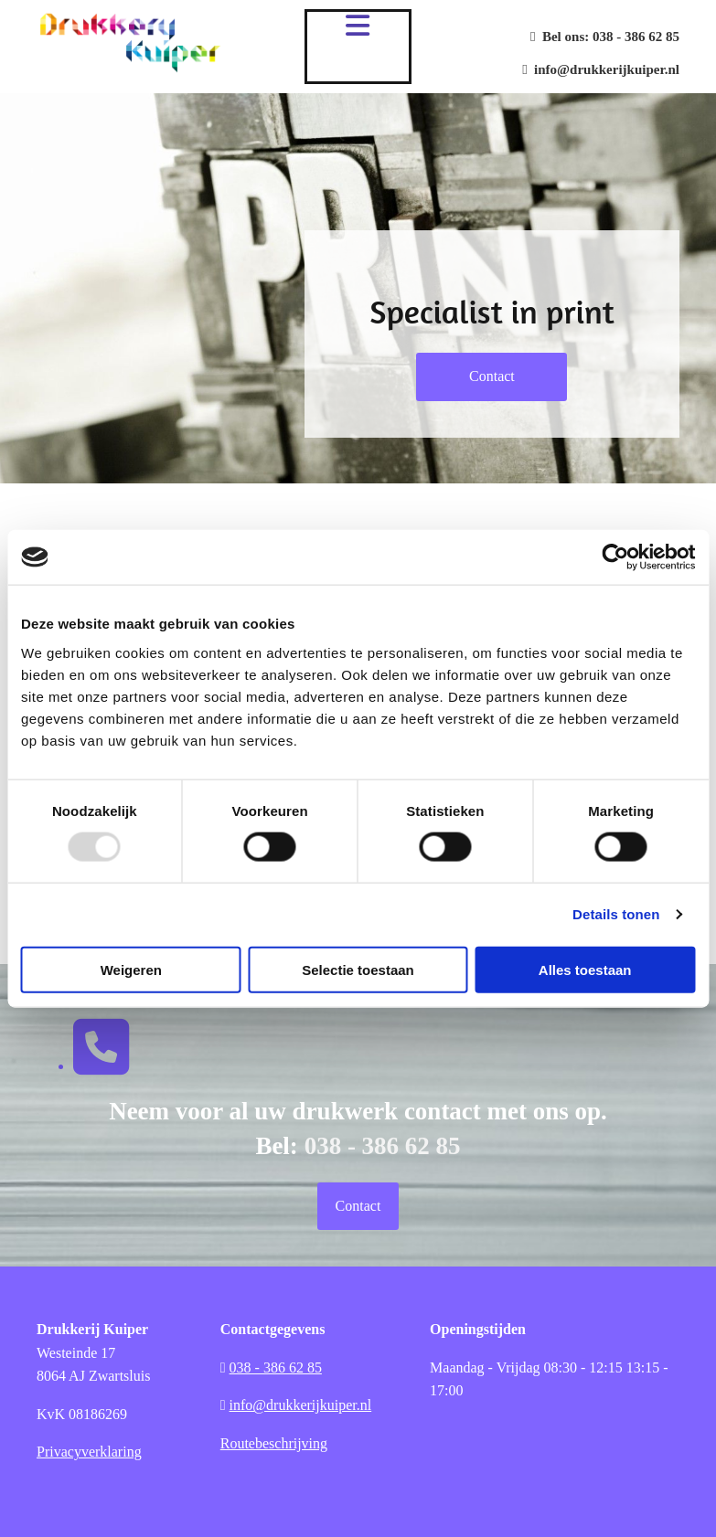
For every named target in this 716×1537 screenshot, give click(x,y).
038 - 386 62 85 (636, 36)
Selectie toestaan (358, 969)
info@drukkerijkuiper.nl (600, 69)
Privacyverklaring (89, 1451)
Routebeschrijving (273, 1443)
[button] (491, 376)
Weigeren (131, 969)
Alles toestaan (585, 969)
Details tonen (615, 914)
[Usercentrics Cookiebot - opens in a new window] (615, 557)
